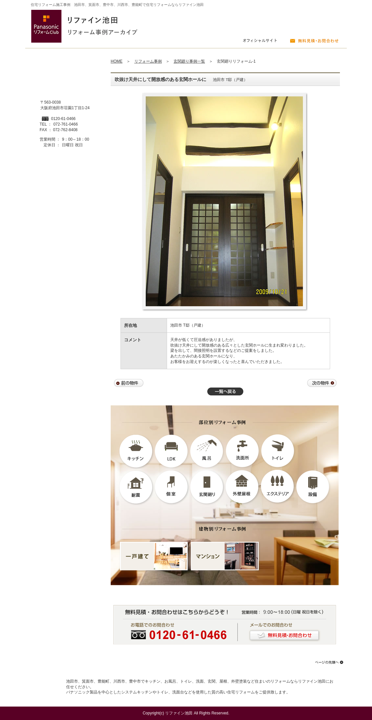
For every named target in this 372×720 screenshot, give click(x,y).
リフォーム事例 (148, 61)
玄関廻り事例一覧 (189, 61)
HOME (116, 61)
